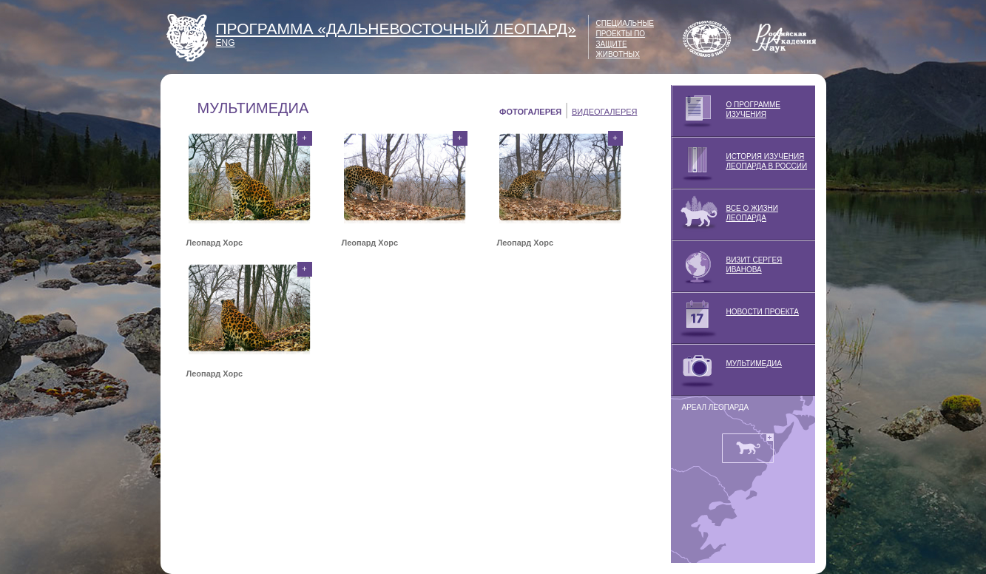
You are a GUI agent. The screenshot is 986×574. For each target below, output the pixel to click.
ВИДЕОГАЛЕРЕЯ (605, 111)
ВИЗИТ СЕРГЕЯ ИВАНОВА (727, 266)
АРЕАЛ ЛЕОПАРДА (715, 407)
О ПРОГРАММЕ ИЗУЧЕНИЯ (725, 111)
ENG (225, 43)
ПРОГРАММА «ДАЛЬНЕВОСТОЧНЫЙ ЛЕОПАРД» (396, 28)
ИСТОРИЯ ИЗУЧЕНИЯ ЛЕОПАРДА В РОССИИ (739, 163)
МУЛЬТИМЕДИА (726, 370)
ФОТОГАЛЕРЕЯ (530, 111)
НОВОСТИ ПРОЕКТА (735, 318)
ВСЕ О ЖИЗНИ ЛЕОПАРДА (724, 214)
